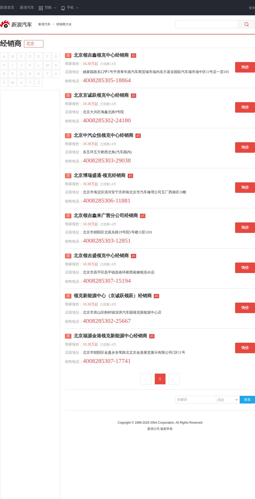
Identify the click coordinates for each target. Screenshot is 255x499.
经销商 (10, 43)
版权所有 (166, 429)
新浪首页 (7, 7)
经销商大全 (64, 24)
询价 (245, 67)
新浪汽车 (27, 7)
